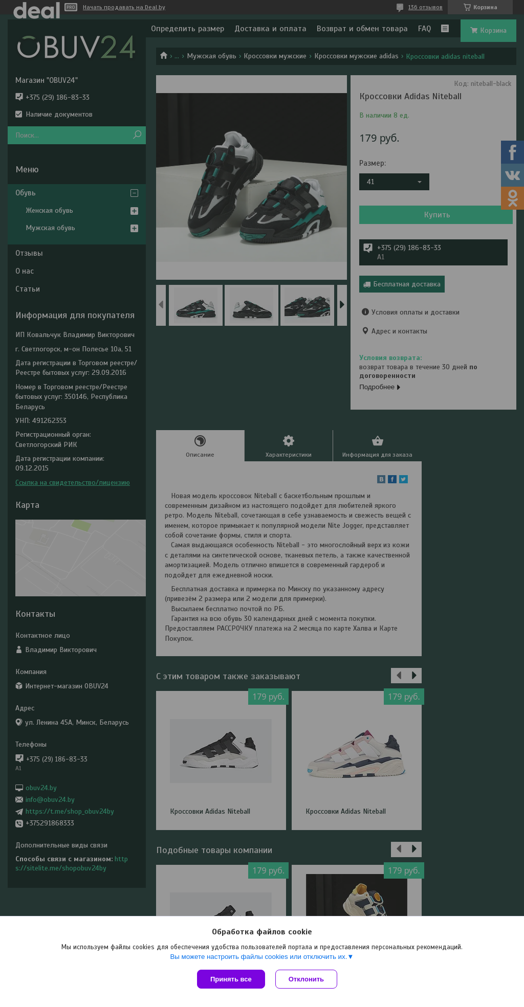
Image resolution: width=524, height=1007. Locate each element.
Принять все (231, 979)
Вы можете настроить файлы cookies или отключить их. (258, 956)
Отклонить (306, 979)
